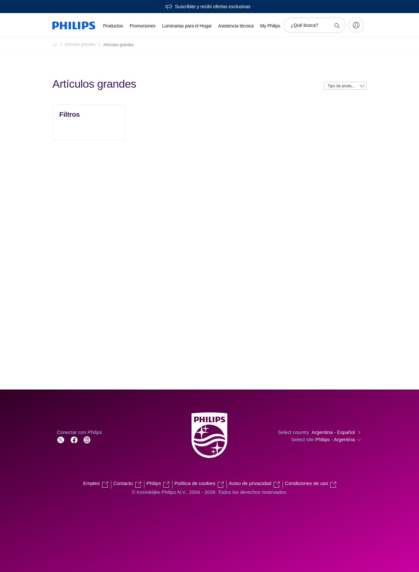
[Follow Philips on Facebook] (74, 439)
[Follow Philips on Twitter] (61, 439)
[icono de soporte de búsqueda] (337, 25)
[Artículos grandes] (84, 44)
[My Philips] (356, 25)
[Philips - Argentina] (58, 44)
